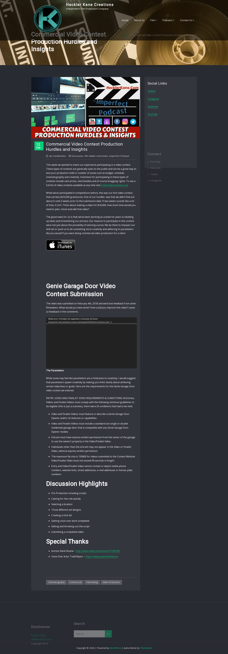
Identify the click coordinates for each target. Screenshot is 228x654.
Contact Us (187, 20)
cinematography (56, 582)
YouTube (153, 114)
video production (111, 582)
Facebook (153, 106)
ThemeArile (146, 647)
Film (153, 20)
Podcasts (168, 20)
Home (125, 20)
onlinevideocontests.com (114, 185)
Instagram (153, 98)
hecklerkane (57, 155)
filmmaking (92, 582)
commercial (76, 582)
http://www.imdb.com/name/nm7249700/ (98, 551)
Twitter (152, 91)
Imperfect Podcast (119, 155)
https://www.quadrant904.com (102, 556)
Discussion (77, 155)
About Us (139, 20)
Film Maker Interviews (96, 155)
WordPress (115, 647)
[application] (91, 342)
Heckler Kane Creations (90, 4)
